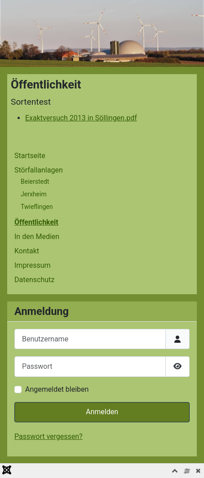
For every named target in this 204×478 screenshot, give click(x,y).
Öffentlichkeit (36, 222)
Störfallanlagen (38, 170)
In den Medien (36, 236)
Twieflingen (37, 206)
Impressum (32, 265)
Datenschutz (34, 279)
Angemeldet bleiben (57, 389)
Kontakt (26, 251)
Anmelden (102, 411)
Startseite (29, 155)
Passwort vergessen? (48, 436)
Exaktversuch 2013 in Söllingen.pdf (81, 118)
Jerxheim (34, 194)
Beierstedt (35, 181)
